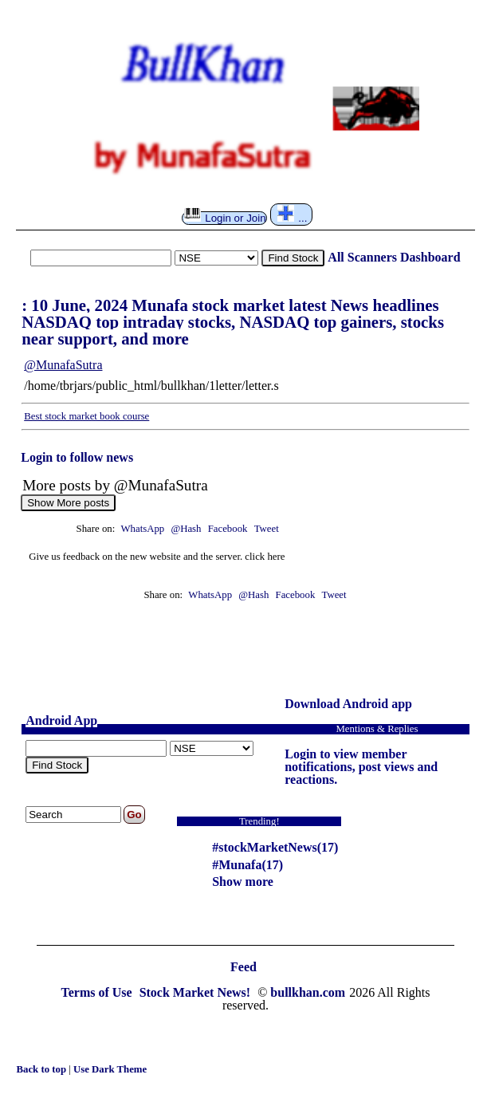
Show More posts (68, 503)
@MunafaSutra (63, 365)
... (292, 214)
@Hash (187, 528)
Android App (61, 720)
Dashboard (430, 257)
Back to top (42, 1069)
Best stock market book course (86, 416)
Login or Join (225, 217)
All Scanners (362, 257)
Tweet (266, 528)
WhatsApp (142, 528)
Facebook (229, 528)
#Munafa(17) (247, 865)
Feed (243, 967)
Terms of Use (98, 992)
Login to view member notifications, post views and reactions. (361, 766)
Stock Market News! (196, 992)
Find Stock (293, 258)
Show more (242, 881)
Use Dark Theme (110, 1069)
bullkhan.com (307, 992)
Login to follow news (77, 457)
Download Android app (348, 703)
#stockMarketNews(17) (275, 847)
